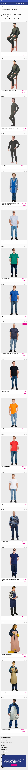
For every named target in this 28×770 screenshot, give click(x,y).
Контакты (17, 0)
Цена (15, 18)
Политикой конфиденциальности (9, 762)
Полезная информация (6, 743)
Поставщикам (4, 749)
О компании (3, 754)
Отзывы (3, 745)
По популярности (22, 18)
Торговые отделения (5, 739)
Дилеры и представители (6, 742)
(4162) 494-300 (24, 0)
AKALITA (3, 767)
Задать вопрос (4, 747)
